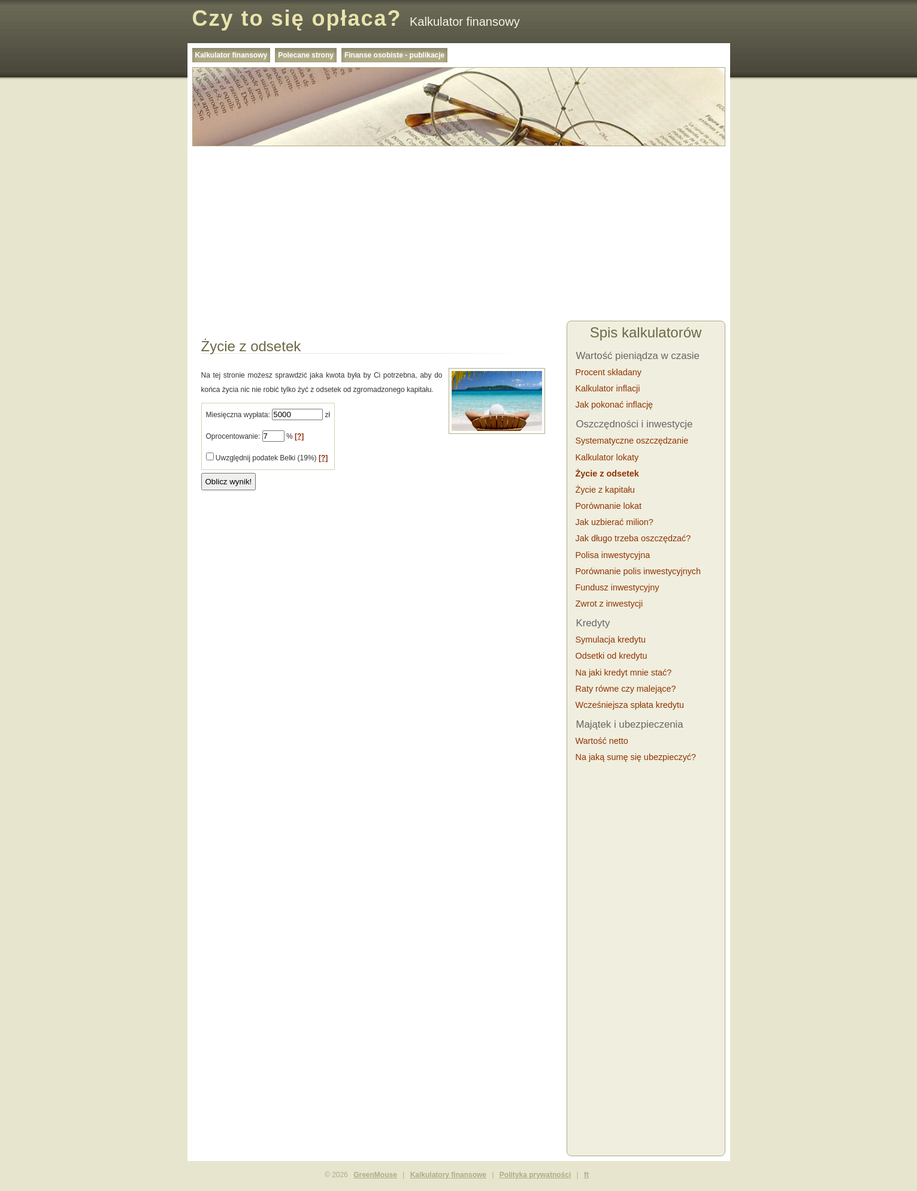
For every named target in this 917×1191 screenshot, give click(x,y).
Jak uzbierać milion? (614, 522)
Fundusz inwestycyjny (617, 587)
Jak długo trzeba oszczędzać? (633, 538)
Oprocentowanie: (233, 436)
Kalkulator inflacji (608, 388)
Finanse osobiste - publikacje (394, 55)
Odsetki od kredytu (611, 656)
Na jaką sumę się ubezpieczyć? (636, 757)
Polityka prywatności (535, 1175)
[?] (299, 436)
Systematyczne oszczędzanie (632, 440)
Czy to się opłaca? (297, 18)
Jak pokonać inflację (614, 404)
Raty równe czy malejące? (626, 689)
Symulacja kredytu (611, 639)
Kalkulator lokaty (607, 457)
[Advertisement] (458, 235)
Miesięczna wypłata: (238, 415)
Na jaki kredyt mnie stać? (624, 672)
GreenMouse (375, 1175)
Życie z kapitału (605, 490)
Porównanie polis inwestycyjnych (638, 571)
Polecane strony (306, 55)
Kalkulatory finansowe (448, 1175)
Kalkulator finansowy (231, 55)
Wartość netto (602, 741)
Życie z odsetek (607, 473)
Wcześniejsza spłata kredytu (630, 705)
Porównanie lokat (608, 506)
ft (586, 1175)
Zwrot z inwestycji (609, 603)
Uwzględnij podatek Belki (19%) (267, 458)
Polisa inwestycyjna (613, 555)
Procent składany (608, 372)
